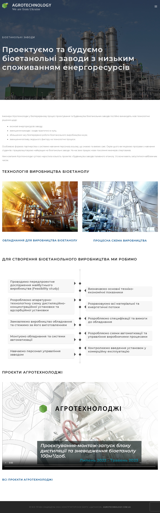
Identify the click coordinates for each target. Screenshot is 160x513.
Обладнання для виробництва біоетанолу (39, 240)
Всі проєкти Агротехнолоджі (27, 479)
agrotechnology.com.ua (117, 507)
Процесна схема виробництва (120, 240)
